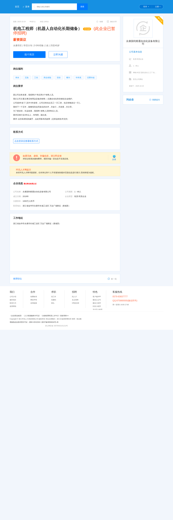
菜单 (27, 6)
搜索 (82, 7)
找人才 (74, 297)
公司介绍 (13, 297)
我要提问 (154, 100)
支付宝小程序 (97, 309)
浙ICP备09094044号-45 (49, 322)
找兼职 (53, 300)
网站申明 (33, 300)
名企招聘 (75, 300)
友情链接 (33, 303)
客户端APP (97, 297)
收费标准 (33, 297)
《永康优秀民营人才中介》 (50, 316)
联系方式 (13, 303)
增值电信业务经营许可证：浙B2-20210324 (25, 322)
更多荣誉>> (64, 316)
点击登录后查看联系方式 (26, 141)
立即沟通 (58, 54)
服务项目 (13, 300)
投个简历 (29, 54)
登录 (145, 7)
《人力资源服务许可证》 (32, 316)
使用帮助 (13, 306)
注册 (157, 7)
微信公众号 (97, 300)
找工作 (53, 297)
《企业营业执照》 (16, 316)
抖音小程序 (97, 306)
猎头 (52, 303)
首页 (17, 7)
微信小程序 (97, 303)
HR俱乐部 (75, 303)
